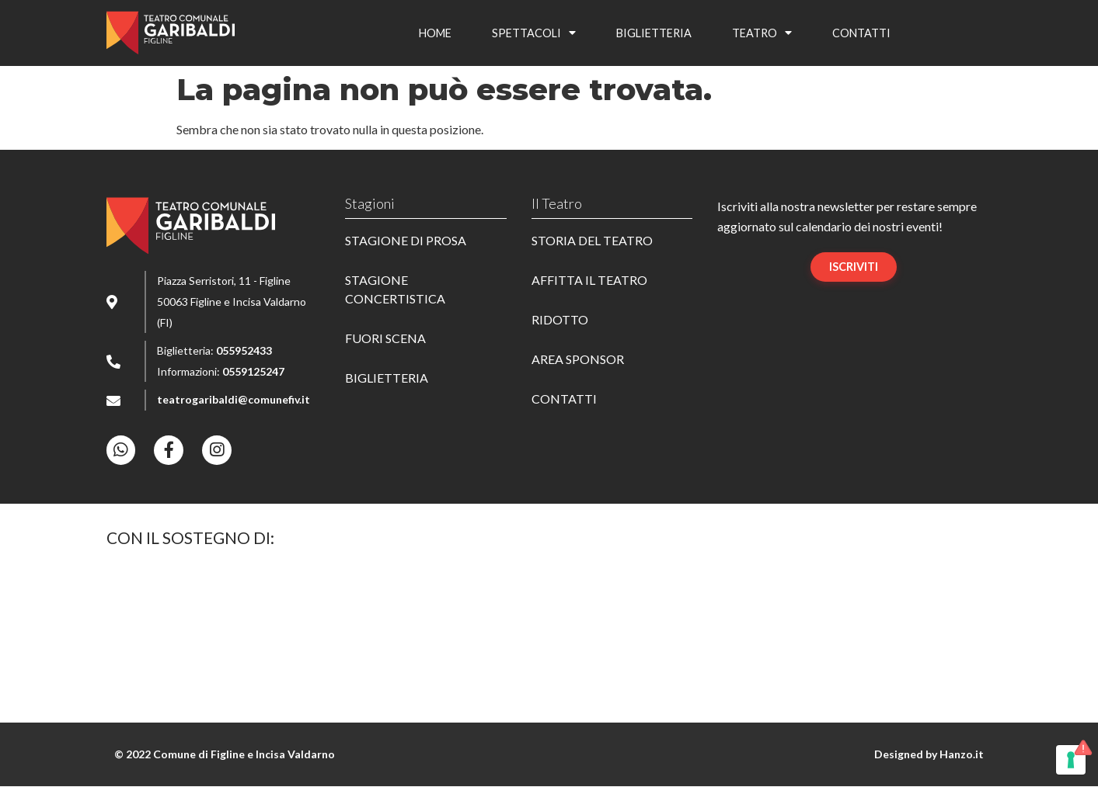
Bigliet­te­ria (654, 33)
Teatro (762, 32)
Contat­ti (861, 33)
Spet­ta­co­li (534, 32)
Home (435, 33)
